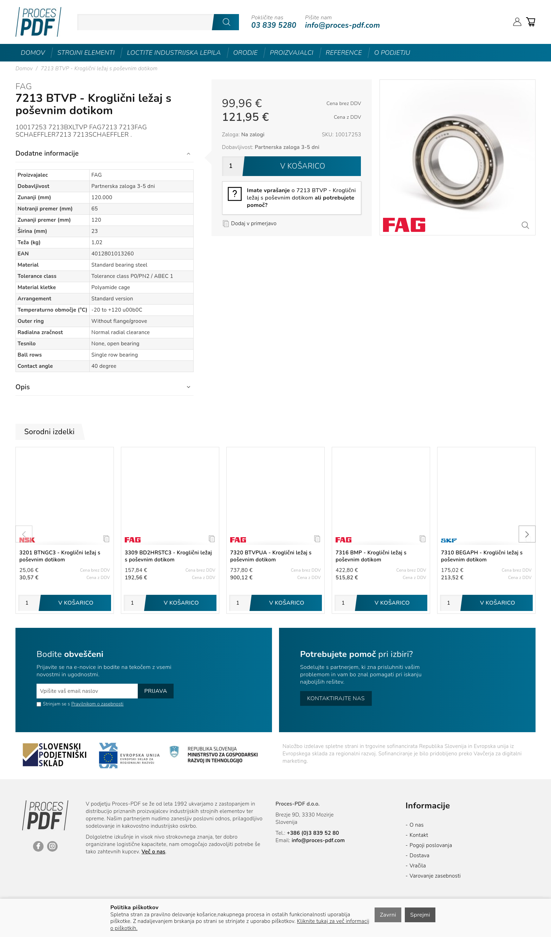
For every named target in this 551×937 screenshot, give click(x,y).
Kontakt (419, 835)
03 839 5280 (273, 25)
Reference (344, 52)
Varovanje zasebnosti (435, 875)
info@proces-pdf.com (342, 25)
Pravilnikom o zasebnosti (97, 704)
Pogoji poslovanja (431, 845)
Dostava (420, 855)
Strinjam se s (53, 704)
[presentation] (23, 534)
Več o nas (154, 851)
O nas (417, 824)
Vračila (418, 865)
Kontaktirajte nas (336, 698)
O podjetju (392, 52)
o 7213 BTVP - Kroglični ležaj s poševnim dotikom (301, 198)
